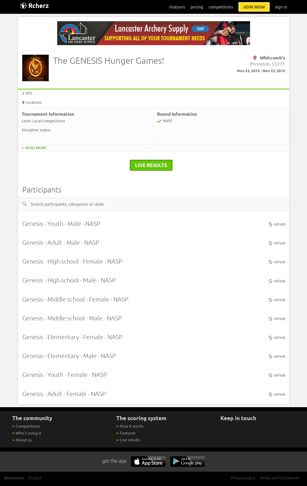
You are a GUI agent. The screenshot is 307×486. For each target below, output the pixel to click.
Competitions (26, 426)
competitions (220, 7)
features (177, 7)
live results (151, 165)
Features (125, 433)
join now (254, 7)
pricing (196, 7)
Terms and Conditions (279, 478)
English (35, 478)
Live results (128, 440)
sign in (281, 7)
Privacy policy (243, 478)
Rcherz (34, 5)
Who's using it (26, 433)
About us (22, 440)
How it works (129, 426)
